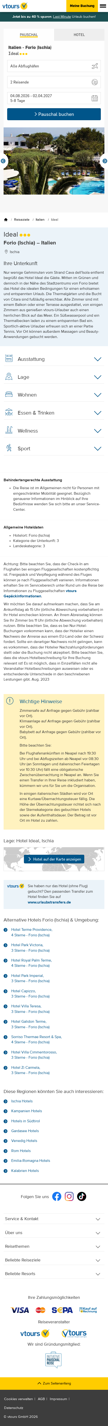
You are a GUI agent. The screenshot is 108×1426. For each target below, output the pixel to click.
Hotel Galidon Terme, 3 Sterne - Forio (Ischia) (30, 1024)
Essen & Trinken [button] (53, 413)
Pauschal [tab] (29, 35)
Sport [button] (53, 449)
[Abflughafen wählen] (54, 66)
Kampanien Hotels (26, 1111)
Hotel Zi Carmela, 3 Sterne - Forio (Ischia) (30, 1070)
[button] (54, 82)
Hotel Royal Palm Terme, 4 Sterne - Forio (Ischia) (31, 963)
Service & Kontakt (53, 1219)
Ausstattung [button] (53, 359)
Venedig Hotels (24, 1141)
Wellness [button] (53, 431)
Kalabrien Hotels (25, 1171)
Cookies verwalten (18, 1399)
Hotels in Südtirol (25, 1121)
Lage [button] (53, 377)
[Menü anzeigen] (103, 6)
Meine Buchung (82, 6)
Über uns (53, 1233)
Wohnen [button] (53, 395)
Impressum (58, 1399)
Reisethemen (53, 1247)
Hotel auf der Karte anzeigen (54, 859)
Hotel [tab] (79, 35)
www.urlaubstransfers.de (49, 902)
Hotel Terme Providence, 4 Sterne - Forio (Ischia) (31, 932)
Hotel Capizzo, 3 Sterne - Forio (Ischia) (30, 993)
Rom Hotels (21, 1151)
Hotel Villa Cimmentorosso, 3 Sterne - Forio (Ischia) (34, 1055)
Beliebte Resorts (53, 1274)
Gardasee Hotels (25, 1131)
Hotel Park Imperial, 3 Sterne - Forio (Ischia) (30, 978)
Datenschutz (13, 1408)
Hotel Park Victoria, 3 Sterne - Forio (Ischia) (30, 947)
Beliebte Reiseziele (53, 1260)
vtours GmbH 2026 (22, 1417)
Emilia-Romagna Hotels (30, 1161)
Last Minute (62, 16)
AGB (41, 1399)
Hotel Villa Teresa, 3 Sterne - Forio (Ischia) (30, 1009)
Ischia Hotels (22, 1101)
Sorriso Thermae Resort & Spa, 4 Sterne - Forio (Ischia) (36, 1039)
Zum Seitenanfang (54, 1383)
